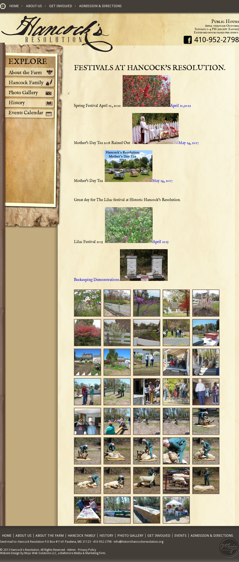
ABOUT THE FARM (50, 535)
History (17, 103)
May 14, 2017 (165, 143)
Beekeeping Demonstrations (96, 280)
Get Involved (60, 6)
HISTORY (106, 535)
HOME (6, 535)
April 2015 (136, 242)
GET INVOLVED (158, 535)
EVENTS (180, 535)
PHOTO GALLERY (130, 535)
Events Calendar (26, 113)
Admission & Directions (100, 6)
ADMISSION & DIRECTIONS (212, 535)
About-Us (34, 6)
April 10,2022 (156, 105)
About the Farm (25, 73)
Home (14, 6)
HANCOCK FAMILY (81, 535)
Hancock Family (26, 83)
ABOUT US (23, 535)
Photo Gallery (23, 93)
